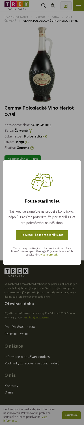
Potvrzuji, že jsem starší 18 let (42, 235)
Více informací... (49, 255)
